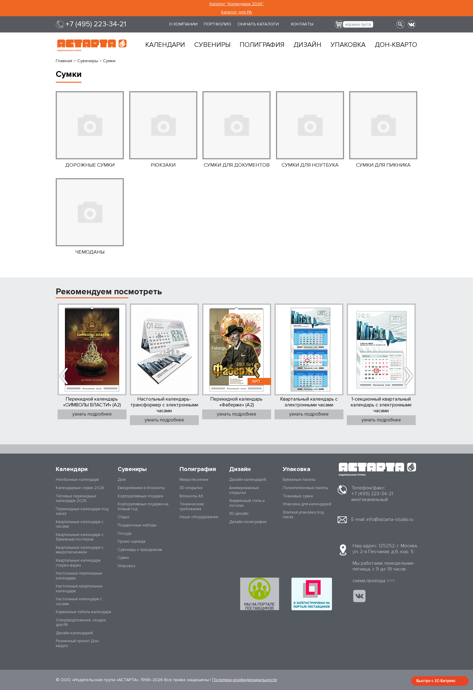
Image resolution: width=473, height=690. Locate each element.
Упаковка (348, 45)
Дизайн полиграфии (248, 521)
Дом (122, 479)
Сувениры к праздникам (140, 549)
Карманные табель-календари (83, 611)
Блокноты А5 (191, 496)
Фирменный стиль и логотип (247, 503)
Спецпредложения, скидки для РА (81, 623)
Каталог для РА (236, 12)
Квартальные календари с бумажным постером (80, 537)
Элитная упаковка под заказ (303, 515)
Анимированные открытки (244, 490)
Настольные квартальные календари (79, 589)
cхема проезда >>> (374, 581)
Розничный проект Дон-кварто (78, 643)
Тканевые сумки (298, 496)
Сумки (123, 557)
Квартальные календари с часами (80, 524)
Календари (165, 45)
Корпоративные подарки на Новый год (143, 506)
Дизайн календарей (74, 633)
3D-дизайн (238, 513)
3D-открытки (191, 487)
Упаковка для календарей (307, 504)
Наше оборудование (199, 517)
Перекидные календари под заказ (82, 511)
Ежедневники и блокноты (141, 487)
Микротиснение (194, 479)
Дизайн (307, 45)
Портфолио (217, 24)
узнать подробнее (92, 414)
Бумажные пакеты (299, 479)
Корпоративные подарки (140, 496)
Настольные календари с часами (79, 601)
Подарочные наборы (137, 525)
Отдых (123, 517)
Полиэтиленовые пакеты (305, 487)
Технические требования (192, 506)
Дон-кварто (396, 45)
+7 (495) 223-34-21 (96, 24)
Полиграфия (262, 45)
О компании (183, 24)
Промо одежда (132, 541)
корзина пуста (358, 24)
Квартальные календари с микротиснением (80, 550)
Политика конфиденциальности (244, 679)
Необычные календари (77, 479)
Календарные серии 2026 (80, 487)
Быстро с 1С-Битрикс (436, 681)
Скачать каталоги (258, 24)
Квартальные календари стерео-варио (78, 563)
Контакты (302, 24)
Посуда (124, 533)
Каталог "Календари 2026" (237, 3)
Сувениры (212, 45)
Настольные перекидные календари (79, 576)
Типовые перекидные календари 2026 (76, 498)
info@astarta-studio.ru (389, 519)
